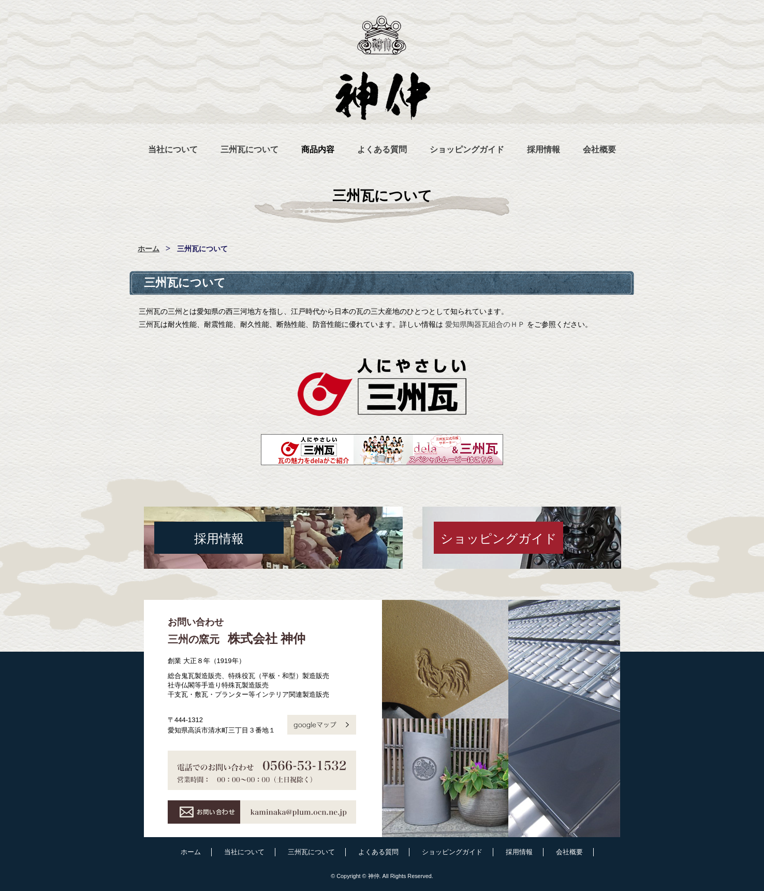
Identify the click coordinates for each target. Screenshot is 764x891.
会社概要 (599, 149)
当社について (173, 149)
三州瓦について (249, 149)
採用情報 (543, 149)
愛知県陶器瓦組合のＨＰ (485, 324)
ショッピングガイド (467, 149)
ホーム (148, 249)
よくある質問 (382, 149)
